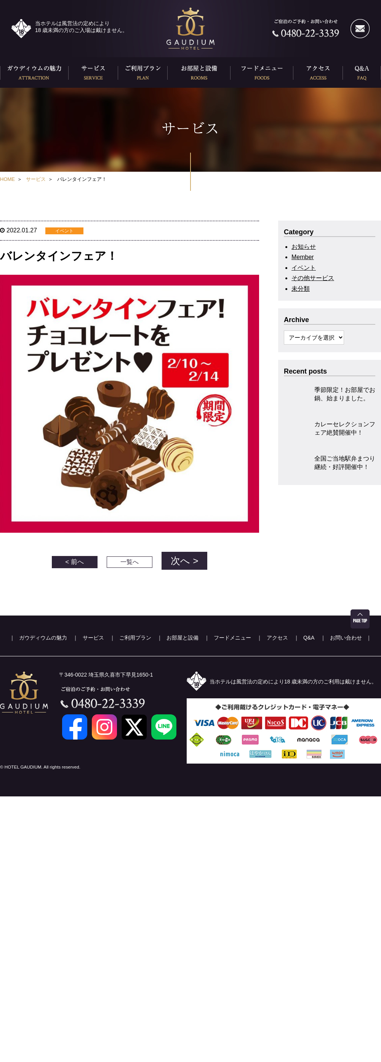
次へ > (185, 557)
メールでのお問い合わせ (360, 28)
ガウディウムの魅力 (34, 72)
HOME (7, 179)
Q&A (362, 72)
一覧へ (129, 557)
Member (302, 257)
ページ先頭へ (360, 612)
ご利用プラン (143, 72)
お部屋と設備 (199, 72)
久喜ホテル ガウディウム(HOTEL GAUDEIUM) (190, 29)
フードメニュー (262, 72)
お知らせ (303, 246)
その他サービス (312, 278)
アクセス (318, 72)
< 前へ (74, 557)
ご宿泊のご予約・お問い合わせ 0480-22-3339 (306, 28)
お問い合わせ (346, 631)
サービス (93, 72)
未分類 (300, 288)
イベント (303, 267)
